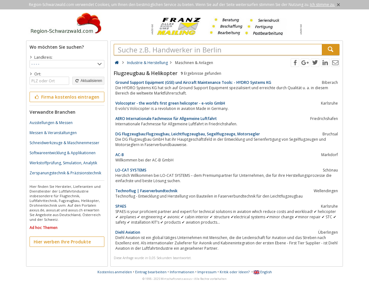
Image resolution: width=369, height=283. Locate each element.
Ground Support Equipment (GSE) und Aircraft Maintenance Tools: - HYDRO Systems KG (193, 82)
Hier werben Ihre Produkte (62, 242)
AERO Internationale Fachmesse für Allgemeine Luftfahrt (166, 118)
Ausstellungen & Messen (51, 122)
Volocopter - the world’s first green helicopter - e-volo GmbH (170, 103)
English (263, 271)
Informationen (182, 271)
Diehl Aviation (127, 232)
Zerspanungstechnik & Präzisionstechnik (65, 173)
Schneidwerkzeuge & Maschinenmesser (64, 142)
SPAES (120, 206)
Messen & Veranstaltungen (53, 132)
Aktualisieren (88, 81)
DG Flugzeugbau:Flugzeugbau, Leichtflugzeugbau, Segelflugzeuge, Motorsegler (187, 134)
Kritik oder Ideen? (235, 271)
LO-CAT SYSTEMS (130, 170)
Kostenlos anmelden (114, 271)
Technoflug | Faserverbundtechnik (146, 190)
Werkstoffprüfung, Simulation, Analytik (63, 163)
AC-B (119, 154)
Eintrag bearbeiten (151, 271)
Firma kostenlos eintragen (66, 97)
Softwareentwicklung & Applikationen (63, 152)
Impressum (207, 271)
